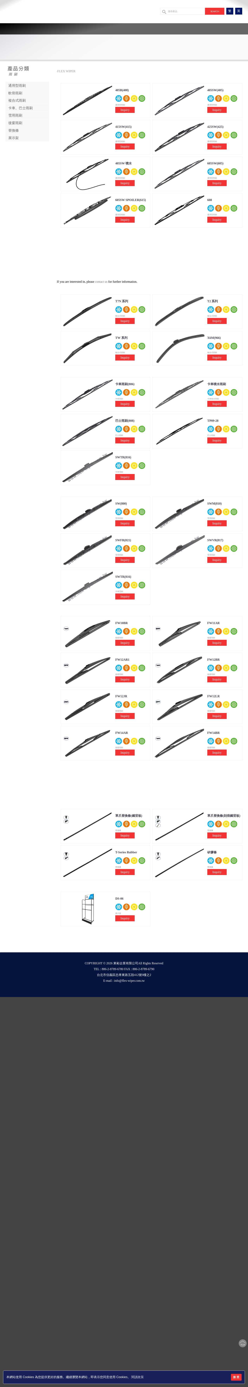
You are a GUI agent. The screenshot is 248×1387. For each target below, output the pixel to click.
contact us (101, 281)
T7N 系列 (121, 301)
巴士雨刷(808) (124, 420)
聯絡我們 (167, 29)
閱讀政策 (137, 1377)
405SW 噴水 (123, 163)
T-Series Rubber (126, 852)
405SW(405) (215, 90)
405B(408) (122, 90)
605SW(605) (215, 163)
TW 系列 (121, 337)
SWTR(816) (123, 457)
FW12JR (121, 696)
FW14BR (213, 732)
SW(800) (121, 503)
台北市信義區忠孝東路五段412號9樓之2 (124, 974)
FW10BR (121, 623)
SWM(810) (214, 503)
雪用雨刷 (15, 115)
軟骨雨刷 (15, 93)
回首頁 (79, 29)
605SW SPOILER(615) (130, 200)
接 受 (236, 1377)
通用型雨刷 (17, 86)
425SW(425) (215, 126)
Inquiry (125, 110)
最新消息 (136, 29)
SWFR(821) (123, 540)
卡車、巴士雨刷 (20, 108)
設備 (152, 29)
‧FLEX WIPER (66, 71)
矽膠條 (212, 852)
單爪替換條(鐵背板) (128, 815)
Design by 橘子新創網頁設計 (47, 989)
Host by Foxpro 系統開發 (77, 989)
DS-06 (119, 898)
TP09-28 (213, 420)
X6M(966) (214, 337)
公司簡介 (96, 29)
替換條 (13, 130)
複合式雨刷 (17, 100)
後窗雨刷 (15, 123)
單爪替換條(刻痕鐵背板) (223, 815)
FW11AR (213, 623)
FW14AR (121, 732)
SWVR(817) (215, 540)
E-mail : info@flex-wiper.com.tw (124, 980)
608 (209, 200)
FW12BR (213, 659)
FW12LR (213, 696)
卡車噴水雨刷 (216, 384)
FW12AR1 (122, 659)
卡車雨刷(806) (124, 384)
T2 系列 (212, 301)
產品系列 (115, 29)
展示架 (13, 138)
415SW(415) (123, 126)
